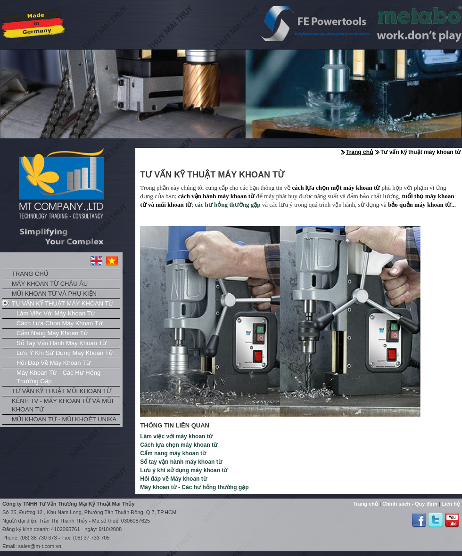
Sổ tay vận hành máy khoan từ (61, 342)
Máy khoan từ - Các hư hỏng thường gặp (58, 377)
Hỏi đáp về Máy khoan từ (53, 362)
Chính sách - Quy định (409, 504)
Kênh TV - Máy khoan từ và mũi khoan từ (62, 405)
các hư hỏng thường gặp (227, 204)
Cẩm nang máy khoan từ (52, 333)
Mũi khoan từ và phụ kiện (54, 293)
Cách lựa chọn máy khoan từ (59, 323)
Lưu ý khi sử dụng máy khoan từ (64, 352)
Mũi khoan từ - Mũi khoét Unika (64, 419)
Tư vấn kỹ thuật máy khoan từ (62, 303)
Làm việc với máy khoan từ (55, 313)
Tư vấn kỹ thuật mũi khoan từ (61, 391)
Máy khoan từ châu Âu (50, 283)
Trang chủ (30, 273)
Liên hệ (450, 504)
